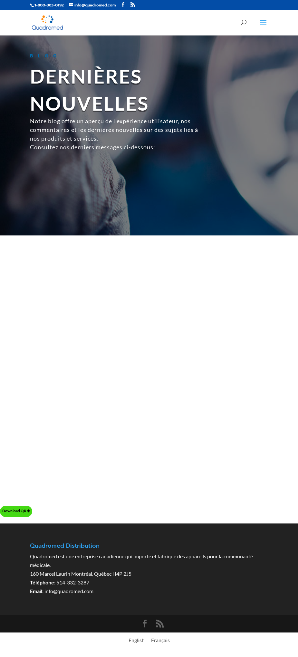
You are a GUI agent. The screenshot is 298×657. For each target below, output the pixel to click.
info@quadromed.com (68, 591)
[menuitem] (136, 640)
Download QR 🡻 (16, 510)
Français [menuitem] (160, 640)
